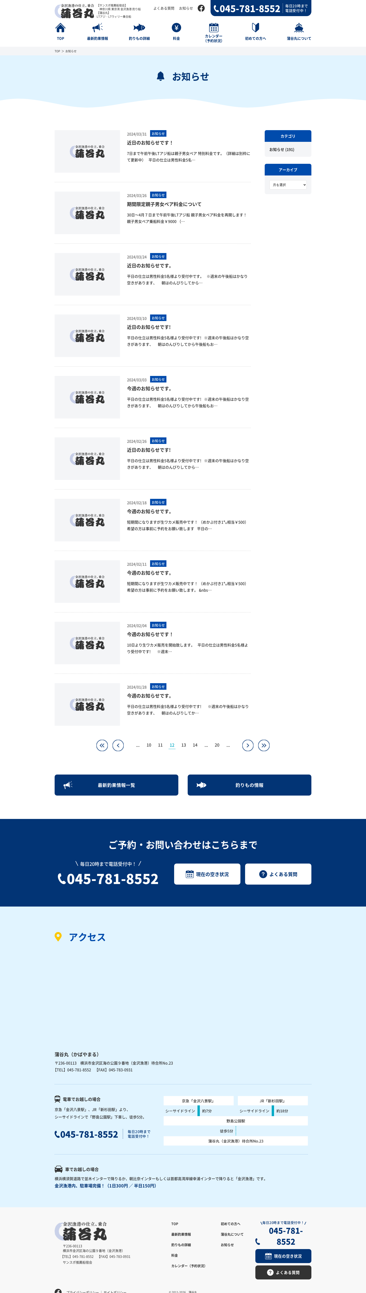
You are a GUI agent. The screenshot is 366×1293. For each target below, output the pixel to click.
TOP (57, 51)
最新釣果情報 (181, 1235)
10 (148, 745)
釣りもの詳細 (181, 1246)
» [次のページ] (249, 743)
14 (195, 745)
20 (217, 745)
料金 (174, 1256)
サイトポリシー (115, 1282)
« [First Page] (100, 743)
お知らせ (186, 8)
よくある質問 (163, 8)
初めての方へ (230, 1225)
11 (160, 745)
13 (183, 745)
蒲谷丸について (232, 1235)
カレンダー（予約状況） (189, 1267)
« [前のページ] (117, 743)
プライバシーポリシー (82, 1282)
